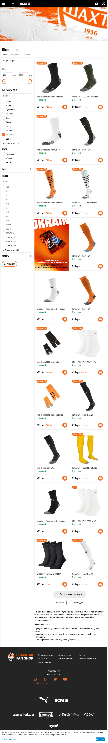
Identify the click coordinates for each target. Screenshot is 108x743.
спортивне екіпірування (49, 640)
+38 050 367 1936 (53, 674)
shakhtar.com (40, 683)
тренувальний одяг (43, 629)
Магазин (82, 655)
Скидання (9, 264)
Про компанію (42, 659)
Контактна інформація (45, 655)
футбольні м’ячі (42, 637)
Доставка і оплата (65, 655)
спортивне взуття (42, 634)
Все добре (100, 739)
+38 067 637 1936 (53, 671)
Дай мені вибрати (9, 739)
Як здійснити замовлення (88, 659)
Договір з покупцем (44, 662)
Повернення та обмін (66, 659)
